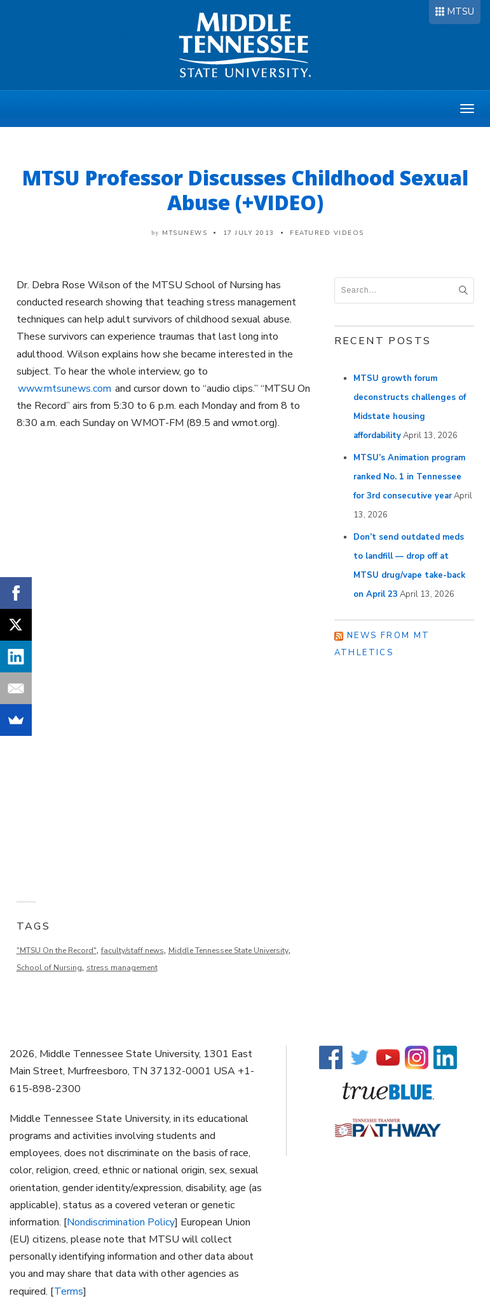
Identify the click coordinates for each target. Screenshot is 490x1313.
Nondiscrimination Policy (121, 1222)
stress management (122, 968)
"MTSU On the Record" (57, 950)
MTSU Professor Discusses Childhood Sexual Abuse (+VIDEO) (245, 190)
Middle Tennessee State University (228, 950)
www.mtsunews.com (64, 389)
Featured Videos (327, 233)
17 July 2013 (249, 233)
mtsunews (184, 233)
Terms (68, 1291)
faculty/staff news (132, 950)
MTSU (460, 11)
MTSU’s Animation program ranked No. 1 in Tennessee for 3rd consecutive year (409, 477)
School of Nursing (49, 968)
